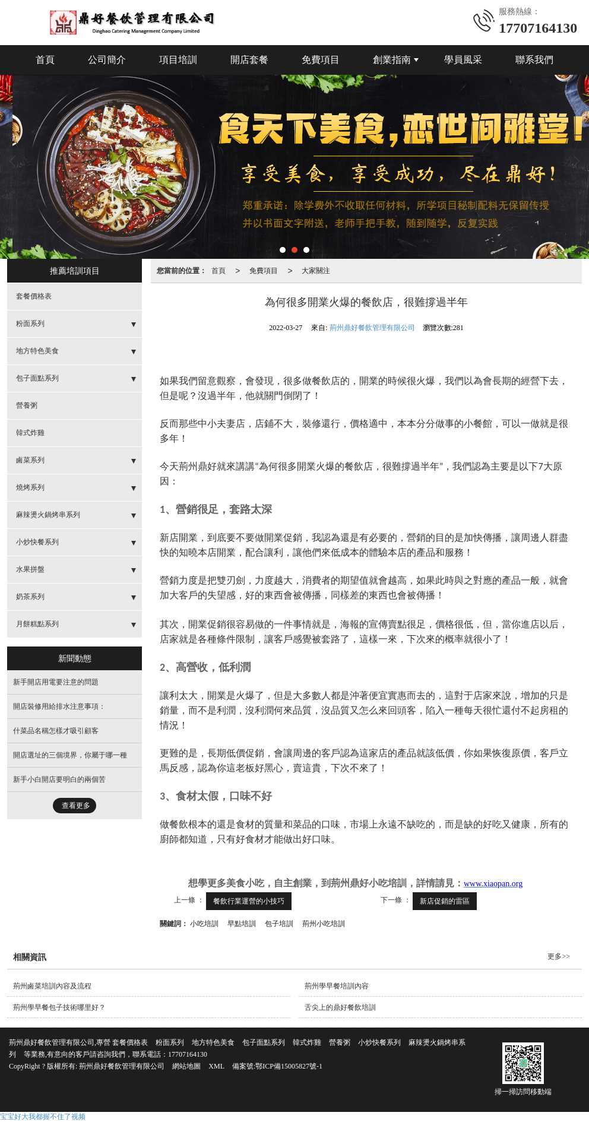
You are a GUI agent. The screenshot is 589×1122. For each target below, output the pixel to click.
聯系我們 (534, 60)
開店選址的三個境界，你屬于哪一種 (70, 755)
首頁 (45, 60)
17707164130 (187, 1054)
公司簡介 (107, 60)
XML (216, 1066)
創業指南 (392, 60)
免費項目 (321, 60)
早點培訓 (241, 924)
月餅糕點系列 (37, 624)
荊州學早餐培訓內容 (337, 986)
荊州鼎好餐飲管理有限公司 (372, 328)
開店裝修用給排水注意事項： (59, 706)
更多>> (558, 956)
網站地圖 (186, 1066)
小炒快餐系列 (37, 542)
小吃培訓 (204, 924)
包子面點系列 (37, 378)
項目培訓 (178, 60)
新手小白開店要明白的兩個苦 (59, 779)
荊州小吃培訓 (323, 924)
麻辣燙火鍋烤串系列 (48, 515)
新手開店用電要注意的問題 (56, 682)
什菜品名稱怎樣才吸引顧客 (56, 731)
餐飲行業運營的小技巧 (248, 901)
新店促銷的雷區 (445, 901)
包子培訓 (279, 924)
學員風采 (463, 60)
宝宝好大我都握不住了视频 (43, 1117)
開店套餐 (249, 60)
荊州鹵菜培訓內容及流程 (52, 986)
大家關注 (316, 271)
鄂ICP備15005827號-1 (288, 1066)
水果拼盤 (30, 569)
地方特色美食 (37, 351)
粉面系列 (30, 323)
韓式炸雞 (30, 433)
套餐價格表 (34, 296)
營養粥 (26, 405)
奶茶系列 (30, 596)
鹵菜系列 (30, 460)
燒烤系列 (30, 487)
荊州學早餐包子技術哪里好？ (59, 1007)
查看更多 (76, 805)
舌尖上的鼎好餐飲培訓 (340, 1007)
